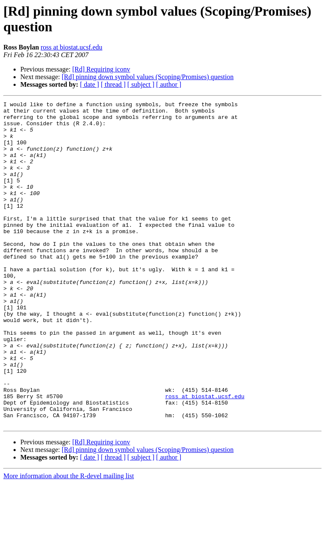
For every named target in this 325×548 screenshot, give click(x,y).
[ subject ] (140, 84)
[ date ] (89, 84)
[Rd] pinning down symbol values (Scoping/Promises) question (148, 76)
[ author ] (169, 84)
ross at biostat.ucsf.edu (71, 47)
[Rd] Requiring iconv (101, 69)
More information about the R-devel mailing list (68, 540)
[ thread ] (113, 84)
